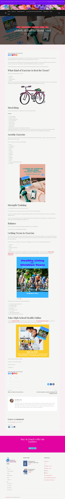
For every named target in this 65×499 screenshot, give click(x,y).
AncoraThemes (7, 497)
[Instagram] (14, 55)
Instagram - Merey (48, 466)
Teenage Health (17, 377)
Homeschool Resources (26, 27)
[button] (9, 426)
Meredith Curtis (18, 399)
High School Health (15, 320)
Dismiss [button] (34, 3)
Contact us (9, 479)
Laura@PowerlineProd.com (49, 480)
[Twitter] (11, 55)
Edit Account (9, 489)
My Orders (9, 485)
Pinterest (46, 470)
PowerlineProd (10, 254)
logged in (13, 422)
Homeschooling (35, 27)
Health (18, 27)
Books (8, 473)
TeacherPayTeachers (48, 475)
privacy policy (50, 1)
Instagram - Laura (48, 468)
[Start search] (59, 13)
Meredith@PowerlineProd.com (50, 477)
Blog (8, 477)
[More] (16, 55)
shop (7, 481)
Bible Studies (9, 475)
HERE (20, 298)
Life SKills (42, 27)
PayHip (46, 473)
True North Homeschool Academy (42, 320)
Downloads (9, 487)
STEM (47, 27)
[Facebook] (9, 55)
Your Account (9, 483)
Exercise (10, 377)
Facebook (46, 461)
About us (9, 469)
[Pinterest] (13, 55)
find (7, 467)
